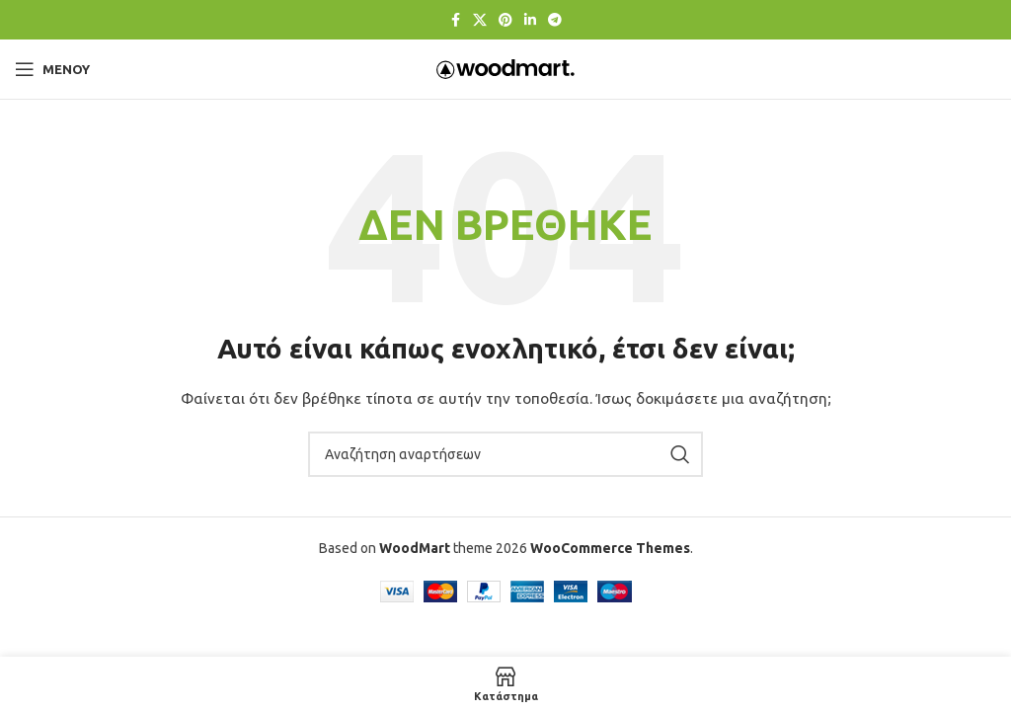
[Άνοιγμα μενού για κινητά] (52, 69)
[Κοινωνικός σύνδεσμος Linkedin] (530, 20)
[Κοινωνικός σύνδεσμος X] (480, 20)
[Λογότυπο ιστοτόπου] (505, 68)
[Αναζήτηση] (505, 454)
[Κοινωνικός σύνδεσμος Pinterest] (505, 20)
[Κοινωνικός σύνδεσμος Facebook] (455, 20)
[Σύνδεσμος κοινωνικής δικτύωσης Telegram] (555, 20)
